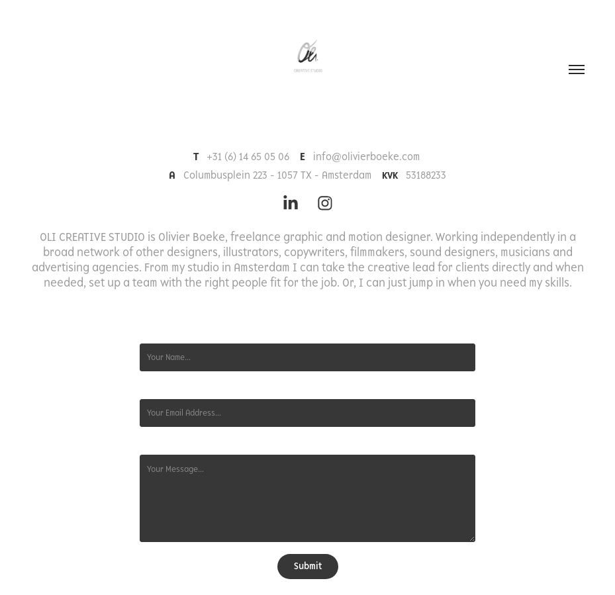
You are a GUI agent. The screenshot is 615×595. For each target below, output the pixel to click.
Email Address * (168, 388)
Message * (159, 444)
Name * (153, 333)
